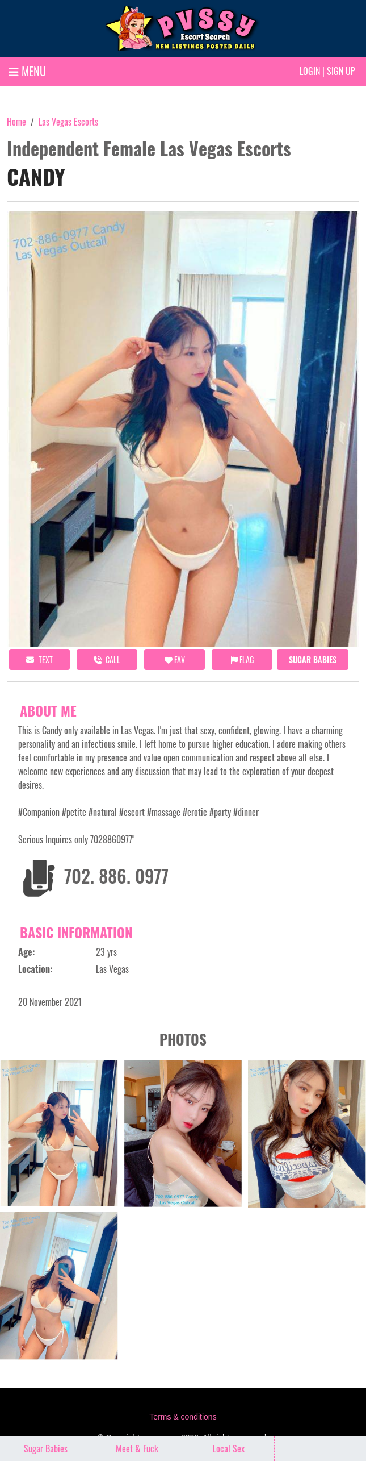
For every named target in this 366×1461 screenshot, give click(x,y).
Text (39, 659)
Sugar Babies (312, 659)
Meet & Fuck (137, 1448)
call (107, 659)
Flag (242, 659)
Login (310, 71)
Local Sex (229, 1448)
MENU (27, 71)
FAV (175, 659)
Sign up (341, 71)
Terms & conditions (182, 1416)
